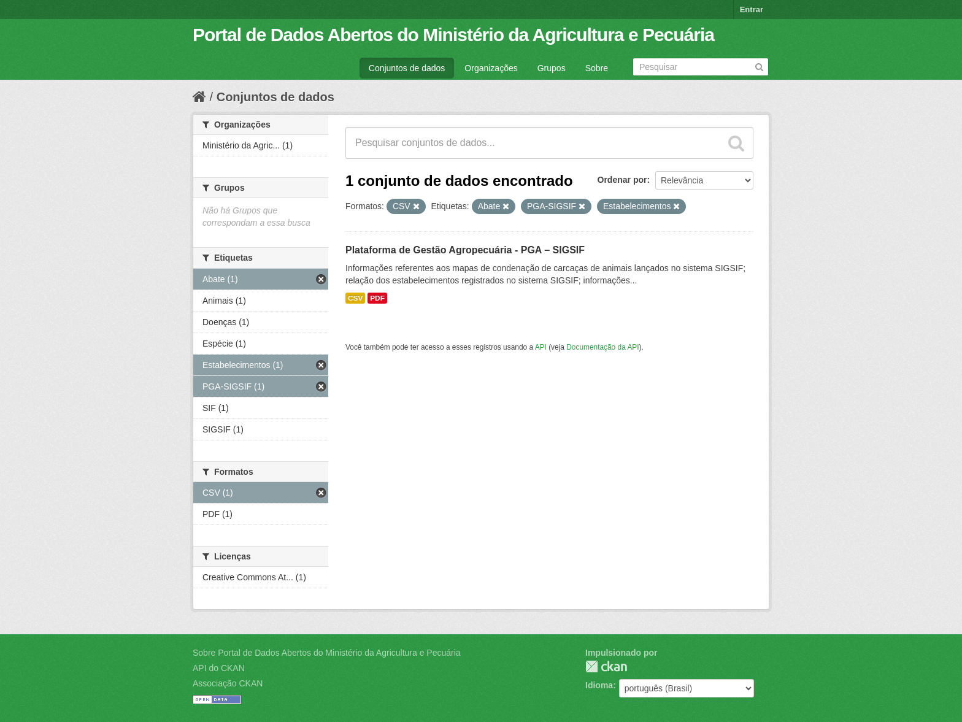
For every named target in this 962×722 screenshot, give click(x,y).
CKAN (606, 666)
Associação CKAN (228, 683)
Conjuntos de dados (407, 68)
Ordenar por (622, 180)
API (541, 347)
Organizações (490, 68)
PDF (377, 298)
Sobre (596, 68)
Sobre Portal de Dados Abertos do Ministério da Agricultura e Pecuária (327, 653)
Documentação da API (602, 347)
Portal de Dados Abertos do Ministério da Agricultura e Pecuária (453, 35)
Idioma (599, 685)
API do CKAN (219, 668)
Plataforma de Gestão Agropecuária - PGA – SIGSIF (465, 250)
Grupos (551, 68)
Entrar (751, 9)
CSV (355, 298)
